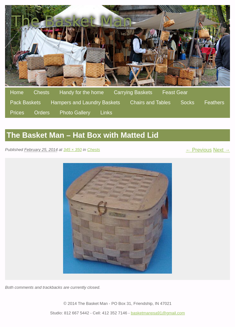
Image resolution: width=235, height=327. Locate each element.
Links (106, 112)
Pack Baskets (25, 102)
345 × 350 (72, 149)
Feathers (214, 102)
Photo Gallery (75, 112)
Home (17, 92)
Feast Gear (175, 92)
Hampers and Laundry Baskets (85, 102)
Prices (17, 112)
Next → (221, 150)
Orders (42, 112)
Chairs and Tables (150, 102)
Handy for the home (81, 92)
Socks (187, 102)
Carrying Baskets (133, 92)
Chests (42, 92)
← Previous (199, 150)
